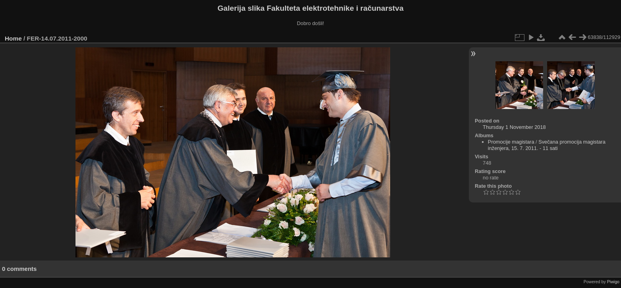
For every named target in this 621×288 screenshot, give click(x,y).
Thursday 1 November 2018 (514, 127)
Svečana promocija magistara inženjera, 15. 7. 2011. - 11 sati (547, 145)
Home (13, 38)
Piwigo (613, 281)
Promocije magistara (511, 142)
